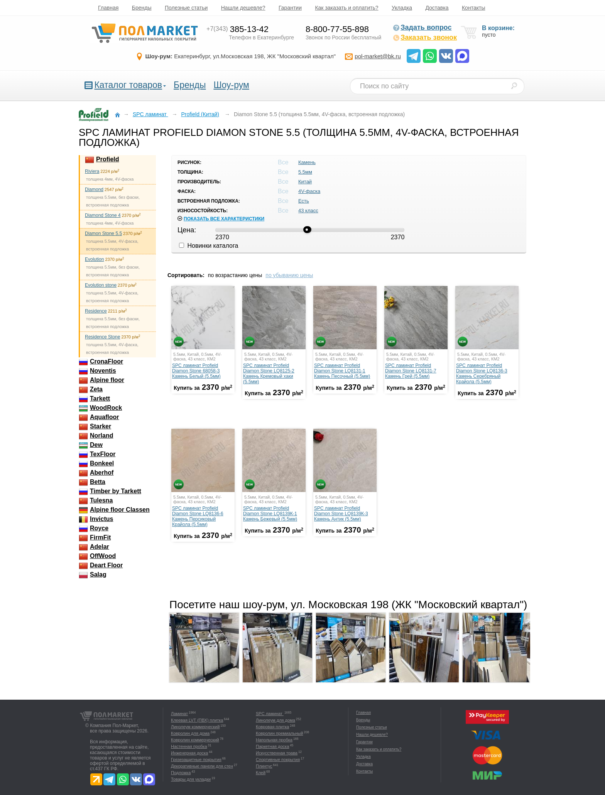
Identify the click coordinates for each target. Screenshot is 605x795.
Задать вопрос (422, 27)
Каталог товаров (128, 85)
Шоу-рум (231, 85)
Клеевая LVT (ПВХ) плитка (197, 720)
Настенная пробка (189, 746)
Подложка (181, 772)
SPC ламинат (270, 713)
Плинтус (264, 766)
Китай (305, 181)
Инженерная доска (189, 753)
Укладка (402, 8)
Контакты (473, 8)
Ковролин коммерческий (195, 739)
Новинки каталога (208, 245)
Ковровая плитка (272, 726)
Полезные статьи (186, 8)
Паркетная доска (272, 746)
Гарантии (290, 8)
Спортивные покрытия (278, 759)
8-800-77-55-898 (337, 29)
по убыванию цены (289, 275)
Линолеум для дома (275, 720)
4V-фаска (309, 191)
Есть (303, 201)
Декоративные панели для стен (202, 766)
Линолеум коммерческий (195, 726)
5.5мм (305, 172)
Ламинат (179, 713)
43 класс (308, 210)
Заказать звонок (425, 37)
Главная (108, 8)
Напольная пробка (274, 739)
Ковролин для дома (190, 733)
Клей (260, 772)
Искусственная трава (276, 753)
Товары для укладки (191, 779)
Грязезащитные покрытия (196, 759)
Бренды (142, 8)
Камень (307, 162)
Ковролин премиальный (279, 733)
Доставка (436, 8)
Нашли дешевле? (243, 8)
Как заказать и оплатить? (346, 8)
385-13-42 (237, 29)
